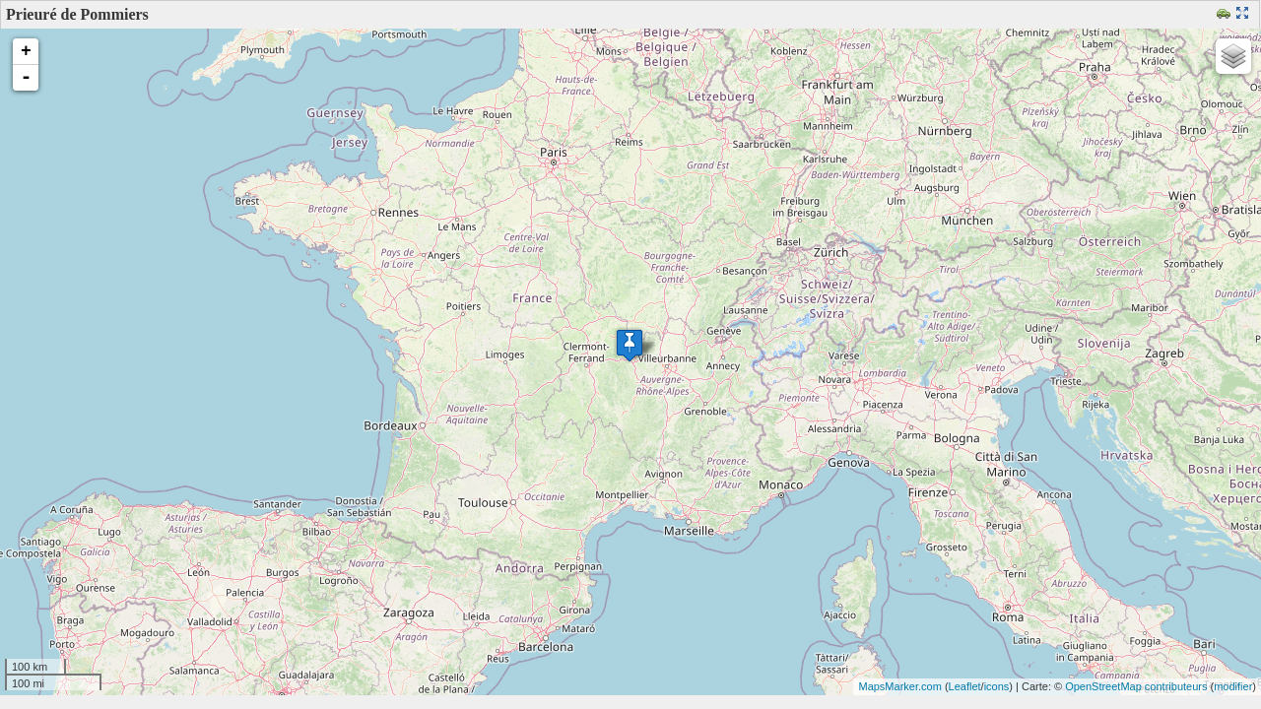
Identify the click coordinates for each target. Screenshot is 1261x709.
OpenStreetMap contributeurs (1136, 686)
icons (997, 686)
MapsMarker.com (899, 686)
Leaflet (965, 686)
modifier (1233, 686)
